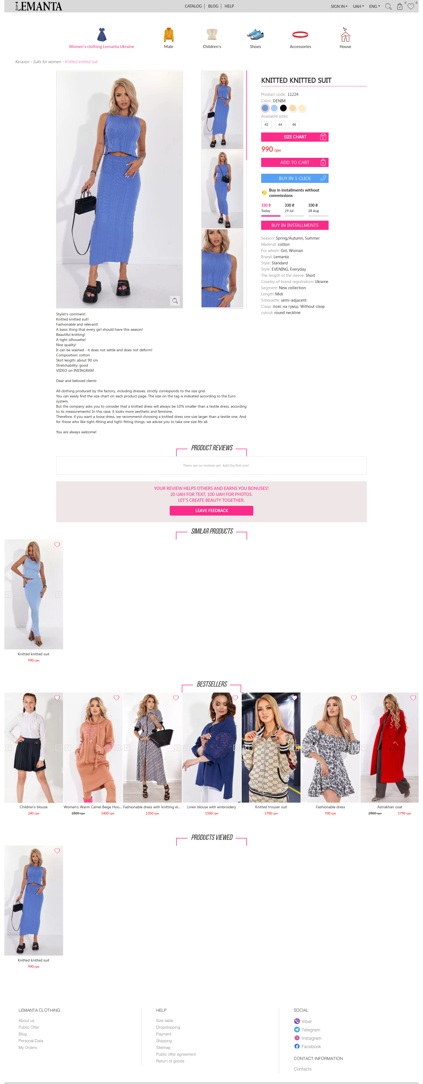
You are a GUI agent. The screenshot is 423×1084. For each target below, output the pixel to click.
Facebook (307, 1046)
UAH (355, 6)
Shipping (164, 1040)
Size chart (306, 137)
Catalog (193, 6)
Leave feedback (211, 510)
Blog (213, 6)
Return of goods (170, 1060)
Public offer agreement (176, 1054)
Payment (163, 1033)
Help (229, 6)
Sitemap (163, 1047)
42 (266, 124)
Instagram (308, 1038)
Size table (164, 1020)
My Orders (28, 1047)
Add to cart (303, 162)
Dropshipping (168, 1027)
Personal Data (31, 1040)
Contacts (303, 1069)
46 (294, 124)
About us (26, 1020)
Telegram (307, 1029)
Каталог (22, 61)
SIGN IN (335, 6)
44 (280, 124)
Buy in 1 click (303, 178)
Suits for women (47, 61)
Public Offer (29, 1027)
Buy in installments (295, 225)
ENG (372, 6)
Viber (303, 1021)
